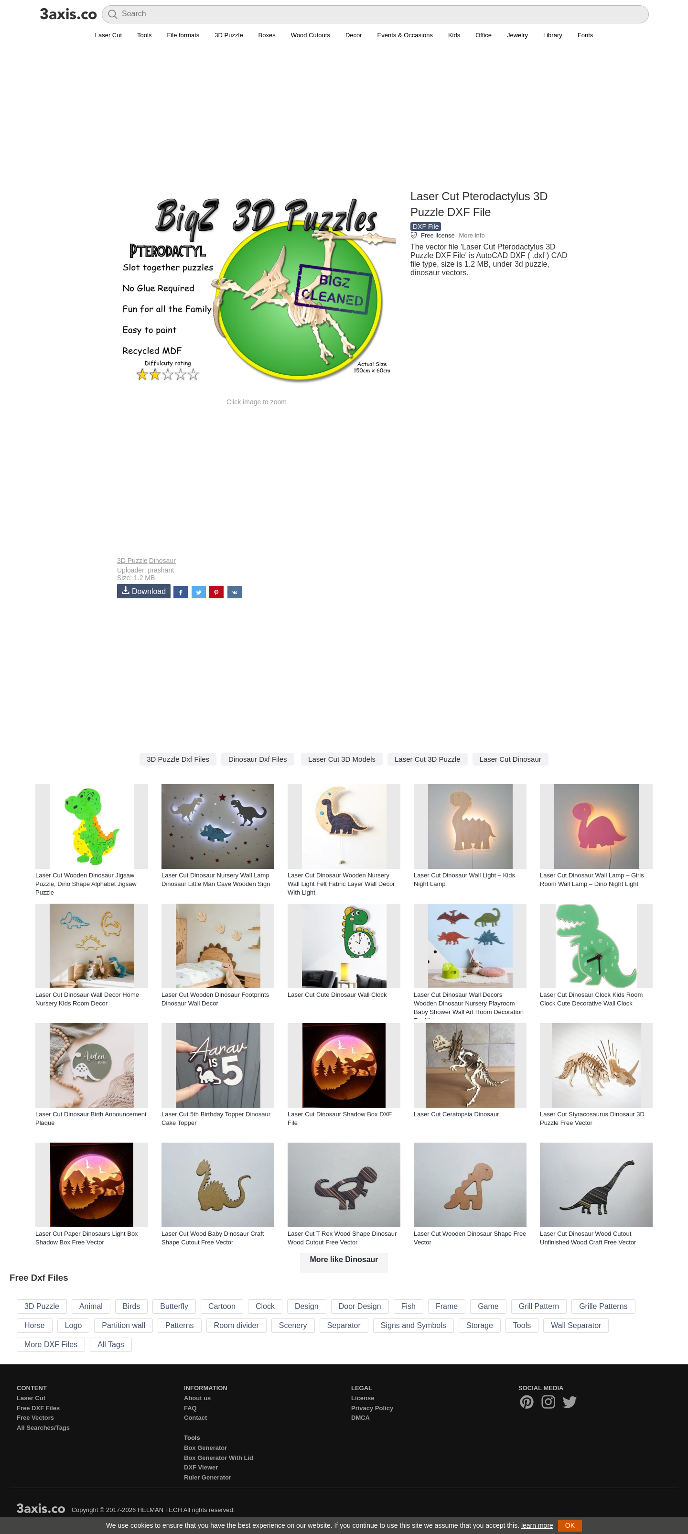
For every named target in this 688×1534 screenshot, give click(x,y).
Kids (454, 35)
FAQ (190, 1408)
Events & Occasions (405, 35)
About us (197, 1398)
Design (307, 1306)
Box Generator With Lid (218, 1457)
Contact (195, 1417)
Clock (265, 1306)
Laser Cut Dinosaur (510, 759)
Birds (131, 1306)
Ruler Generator (207, 1477)
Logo (73, 1325)
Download (144, 590)
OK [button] (570, 1525)
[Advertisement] (344, 120)
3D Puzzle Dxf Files (178, 759)
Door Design (360, 1306)
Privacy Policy (372, 1408)
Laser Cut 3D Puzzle (428, 759)
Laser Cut (108, 35)
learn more (537, 1525)
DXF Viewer (201, 1467)
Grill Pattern (539, 1306)
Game (488, 1306)
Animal (91, 1306)
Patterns (179, 1325)
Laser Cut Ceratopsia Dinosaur (456, 1114)
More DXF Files (50, 1344)
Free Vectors (35, 1417)
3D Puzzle (229, 35)
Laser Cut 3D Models (342, 759)
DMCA (360, 1417)
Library (552, 35)
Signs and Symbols (413, 1325)
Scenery (293, 1325)
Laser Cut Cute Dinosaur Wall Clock (337, 994)
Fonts (585, 35)
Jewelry (517, 35)
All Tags (110, 1344)
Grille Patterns (603, 1306)
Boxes (267, 35)
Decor (353, 35)
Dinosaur (162, 560)
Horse (34, 1325)
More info (471, 235)
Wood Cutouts (310, 35)
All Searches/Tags (43, 1427)
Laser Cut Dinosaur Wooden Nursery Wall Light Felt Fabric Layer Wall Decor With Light (341, 884)
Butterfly (174, 1306)
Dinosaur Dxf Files (257, 759)
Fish (408, 1306)
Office (483, 35)
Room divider (236, 1325)
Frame (447, 1306)
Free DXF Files (38, 1408)
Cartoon (222, 1306)
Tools (144, 35)
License (362, 1398)
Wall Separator (576, 1325)
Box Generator (205, 1447)
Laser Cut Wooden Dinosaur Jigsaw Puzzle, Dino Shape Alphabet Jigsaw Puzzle (86, 884)
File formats (183, 35)
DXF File (426, 226)
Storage (479, 1325)
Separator (344, 1325)
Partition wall (123, 1325)
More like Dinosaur (344, 1259)
